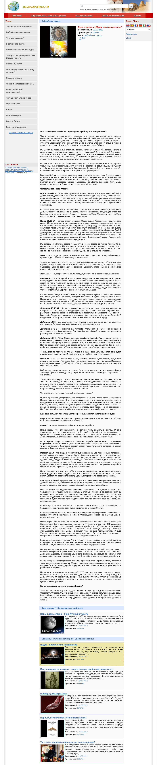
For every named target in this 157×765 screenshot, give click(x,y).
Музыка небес (13, 104)
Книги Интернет (14, 115)
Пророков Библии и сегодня (20, 50)
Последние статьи (83, 15)
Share (128, 38)
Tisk (83, 38)
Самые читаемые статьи (113, 15)
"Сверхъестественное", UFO (20, 84)
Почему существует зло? (53, 693)
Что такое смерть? (15, 38)
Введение (16, 15)
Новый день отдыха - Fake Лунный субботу (64, 614)
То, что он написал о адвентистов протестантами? (67, 742)
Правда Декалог (14, 64)
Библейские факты (15, 44)
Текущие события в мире (18, 98)
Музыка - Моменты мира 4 (21, 132)
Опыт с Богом (13, 121)
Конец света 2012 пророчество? (14, 90)
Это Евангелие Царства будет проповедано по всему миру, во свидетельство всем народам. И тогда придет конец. (19, 170)
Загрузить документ (16, 127)
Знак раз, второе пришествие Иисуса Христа (20, 56)
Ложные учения (14, 78)
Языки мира (131, 34)
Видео (9, 109)
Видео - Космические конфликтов (58, 644)
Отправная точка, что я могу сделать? (48, 15)
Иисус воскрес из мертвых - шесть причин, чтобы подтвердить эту (77, 669)
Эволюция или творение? (19, 26)
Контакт (137, 15)
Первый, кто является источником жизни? (63, 717)
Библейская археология (18, 32)
